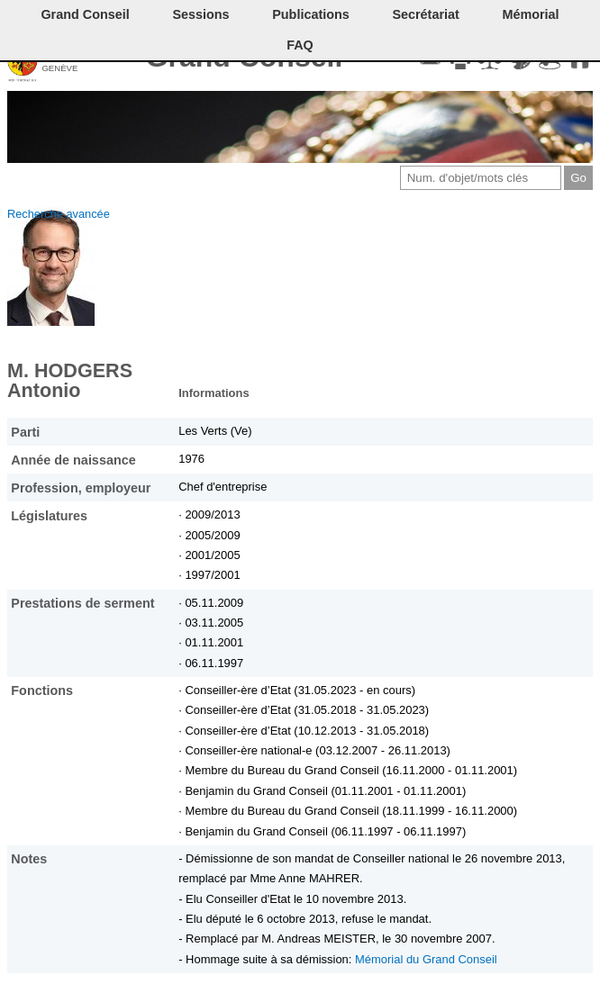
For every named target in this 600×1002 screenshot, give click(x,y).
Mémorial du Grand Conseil (426, 959)
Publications (311, 14)
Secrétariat (425, 14)
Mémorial (530, 14)
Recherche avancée (58, 214)
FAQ (300, 45)
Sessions (200, 14)
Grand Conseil (85, 14)
